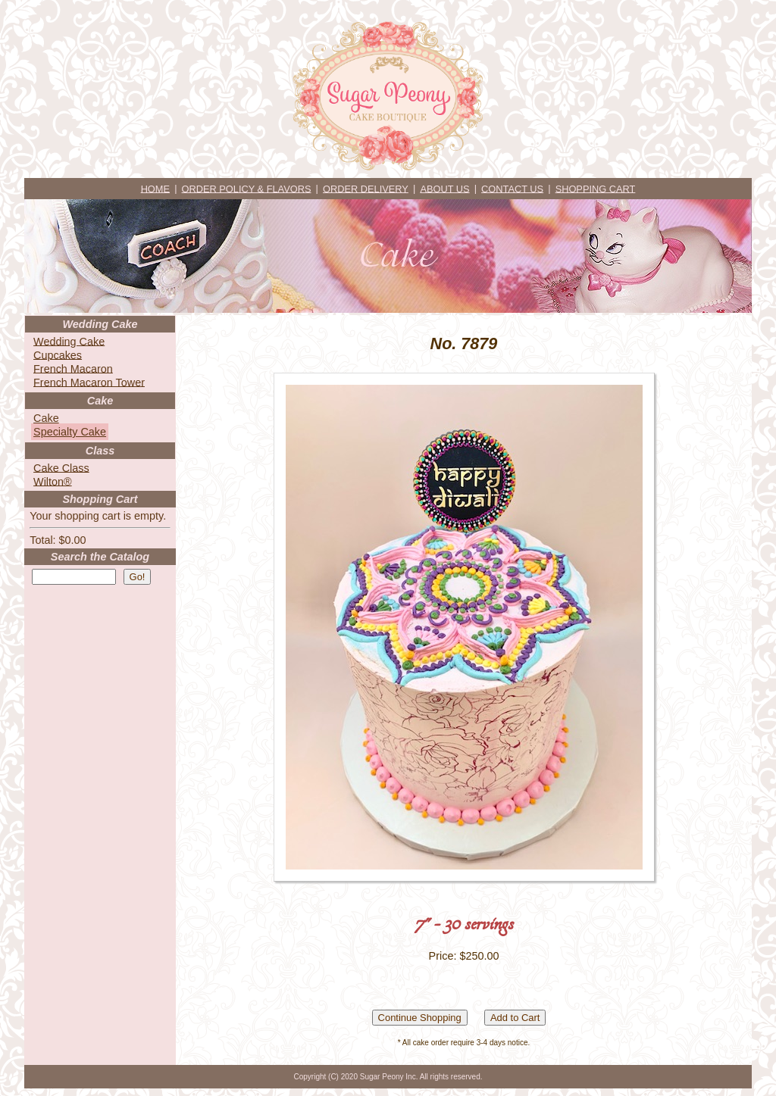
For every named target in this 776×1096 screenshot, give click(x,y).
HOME (155, 188)
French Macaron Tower (89, 382)
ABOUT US (444, 188)
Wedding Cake (69, 341)
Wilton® (52, 481)
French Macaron (73, 368)
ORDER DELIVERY (365, 188)
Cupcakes (57, 354)
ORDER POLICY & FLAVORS (246, 188)
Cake (46, 418)
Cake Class (61, 467)
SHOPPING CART (595, 188)
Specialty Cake (69, 432)
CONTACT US (512, 188)
